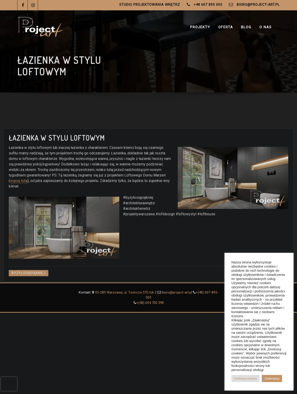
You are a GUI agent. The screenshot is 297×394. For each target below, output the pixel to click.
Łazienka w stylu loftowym (57, 153)
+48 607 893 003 (208, 5)
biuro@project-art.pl (258, 5)
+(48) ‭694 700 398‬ (150, 303)
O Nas (265, 27)
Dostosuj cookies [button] (245, 378)
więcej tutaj (19, 196)
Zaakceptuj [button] (272, 378)
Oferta (225, 27)
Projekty (200, 27)
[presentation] (9, 384)
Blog (246, 27)
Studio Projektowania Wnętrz (149, 5)
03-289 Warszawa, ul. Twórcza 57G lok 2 (126, 292)
